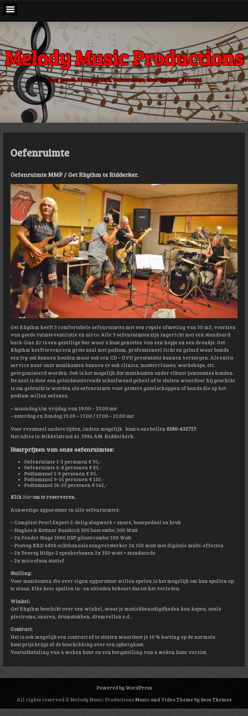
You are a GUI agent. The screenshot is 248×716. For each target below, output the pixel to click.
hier (27, 496)
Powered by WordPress (124, 687)
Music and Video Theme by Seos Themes (183, 699)
